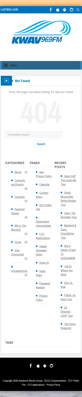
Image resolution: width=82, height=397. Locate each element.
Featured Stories (18, 211)
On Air (18, 242)
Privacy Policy (42, 298)
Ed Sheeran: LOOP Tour (67, 312)
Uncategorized (19, 271)
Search (41, 144)
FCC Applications (43, 236)
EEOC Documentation (55, 380)
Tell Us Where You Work (67, 270)
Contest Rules (42, 195)
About (18, 172)
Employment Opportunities (43, 223)
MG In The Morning (18, 228)
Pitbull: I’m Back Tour (68, 297)
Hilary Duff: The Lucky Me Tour (68, 180)
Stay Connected (17, 252)
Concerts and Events (18, 182)
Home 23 (44, 263)
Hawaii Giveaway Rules (41, 250)
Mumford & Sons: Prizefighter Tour (68, 231)
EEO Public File (44, 207)
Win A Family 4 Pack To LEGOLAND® (68, 252)
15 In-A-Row (67, 285)
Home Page (41, 273)
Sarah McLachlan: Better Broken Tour (68, 199)
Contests (20, 197)
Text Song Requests (68, 326)
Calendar (44, 184)
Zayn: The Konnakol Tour (69, 215)
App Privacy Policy (44, 174)
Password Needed (43, 285)
